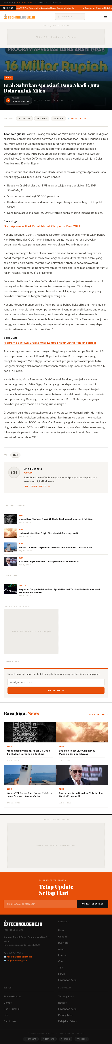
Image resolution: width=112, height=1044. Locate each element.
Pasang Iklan (65, 1015)
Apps (61, 949)
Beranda (8, 71)
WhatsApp (42, 118)
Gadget (62, 936)
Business (63, 942)
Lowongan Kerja (67, 980)
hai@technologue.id (17, 960)
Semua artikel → (98, 714)
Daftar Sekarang (92, 903)
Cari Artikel (10, 1021)
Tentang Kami (66, 996)
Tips (60, 967)
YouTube (65, 1039)
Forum (61, 973)
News (21, 71)
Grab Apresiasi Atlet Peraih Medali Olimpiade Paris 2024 (42, 226)
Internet (62, 955)
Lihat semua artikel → (37, 486)
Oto (60, 961)
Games (8, 1002)
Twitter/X (48, 1039)
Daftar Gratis (56, 690)
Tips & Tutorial (12, 1008)
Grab (15, 455)
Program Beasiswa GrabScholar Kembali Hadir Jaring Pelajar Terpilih (50, 343)
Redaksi (62, 1002)
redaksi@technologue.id (19, 956)
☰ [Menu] (106, 16)
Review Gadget (12, 996)
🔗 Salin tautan (76, 118)
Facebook (58, 118)
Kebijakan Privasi (67, 1021)
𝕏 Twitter (24, 118)
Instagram (30, 1039)
